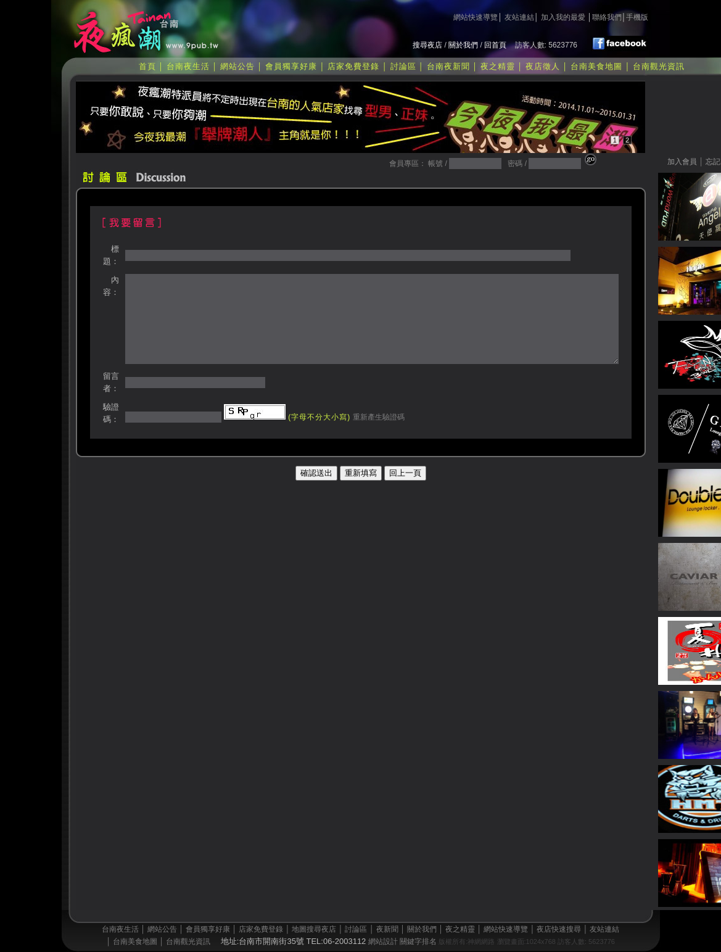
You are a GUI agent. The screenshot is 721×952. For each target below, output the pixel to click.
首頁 (147, 66)
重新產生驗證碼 (377, 417)
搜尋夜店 (427, 45)
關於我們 (463, 45)
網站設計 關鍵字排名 (402, 941)
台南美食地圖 (596, 66)
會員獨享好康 (291, 66)
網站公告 (237, 66)
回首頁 (495, 45)
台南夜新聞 (448, 66)
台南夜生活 (188, 66)
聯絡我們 (607, 17)
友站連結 (519, 17)
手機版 (637, 17)
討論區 (403, 66)
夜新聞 (387, 929)
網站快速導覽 (475, 17)
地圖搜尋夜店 (314, 929)
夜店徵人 (542, 66)
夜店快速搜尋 (559, 929)
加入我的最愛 (563, 17)
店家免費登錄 (353, 66)
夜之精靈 (497, 66)
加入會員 (682, 161)
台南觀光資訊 (659, 66)
